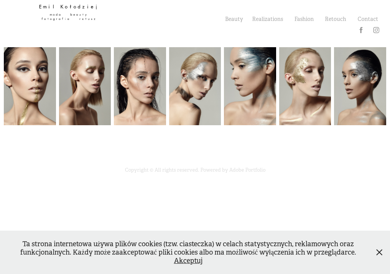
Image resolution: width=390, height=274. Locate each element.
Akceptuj (188, 260)
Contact (368, 19)
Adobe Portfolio (247, 170)
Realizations (267, 19)
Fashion (304, 19)
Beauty (234, 19)
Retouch (335, 19)
